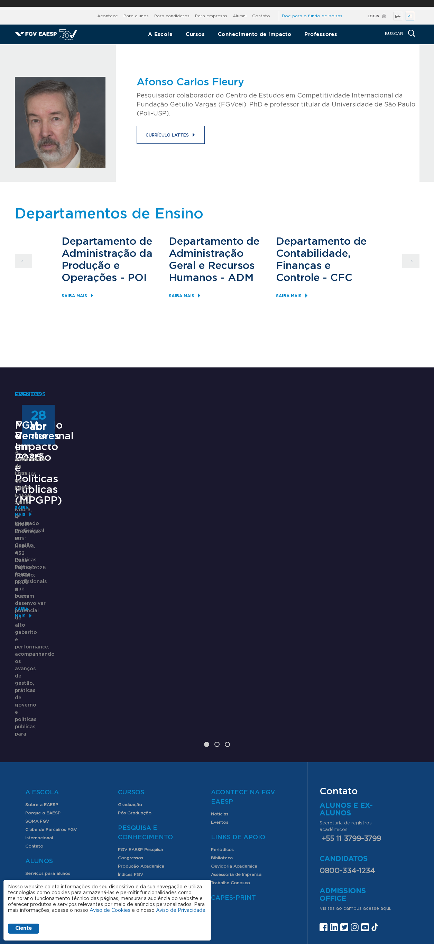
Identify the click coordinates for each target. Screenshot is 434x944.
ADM (240, 278)
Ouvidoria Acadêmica (234, 784)
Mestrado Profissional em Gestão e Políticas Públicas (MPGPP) (70, 564)
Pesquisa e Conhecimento (145, 750)
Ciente (23, 928)
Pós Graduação (134, 730)
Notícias (219, 731)
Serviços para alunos (47, 791)
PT (409, 16)
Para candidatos (172, 16)
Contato (261, 16)
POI (137, 278)
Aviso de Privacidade (180, 910)
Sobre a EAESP (41, 722)
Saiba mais (74, 295)
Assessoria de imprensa (234, 886)
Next (410, 261)
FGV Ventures (333, 553)
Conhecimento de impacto (254, 34)
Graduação (130, 722)
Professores (320, 34)
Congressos (130, 775)
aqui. (385, 826)
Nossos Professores (46, 818)
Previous (23, 261)
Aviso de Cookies (110, 910)
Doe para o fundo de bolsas (312, 16)
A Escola (160, 34)
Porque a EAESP (43, 730)
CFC (341, 278)
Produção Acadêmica (141, 784)
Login (373, 16)
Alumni (240, 16)
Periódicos (222, 767)
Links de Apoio (238, 755)
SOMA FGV (37, 739)
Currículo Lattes (167, 135)
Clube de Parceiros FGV (51, 747)
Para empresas (211, 16)
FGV (213, 3)
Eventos (219, 740)
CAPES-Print (233, 815)
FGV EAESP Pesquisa (140, 767)
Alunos (39, 779)
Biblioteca (222, 775)
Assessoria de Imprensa (236, 792)
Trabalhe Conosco (230, 800)
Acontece (107, 16)
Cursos (195, 34)
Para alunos (136, 16)
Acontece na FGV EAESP (243, 714)
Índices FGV (130, 792)
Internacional (39, 755)
